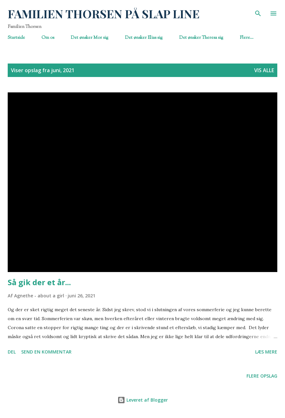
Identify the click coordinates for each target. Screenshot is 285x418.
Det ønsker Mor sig (89, 38)
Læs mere (266, 352)
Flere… (247, 38)
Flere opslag (261, 376)
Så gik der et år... (39, 282)
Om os (47, 38)
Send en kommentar (46, 352)
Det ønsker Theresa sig (201, 38)
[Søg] (258, 11)
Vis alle (264, 70)
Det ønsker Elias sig (144, 38)
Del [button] (12, 352)
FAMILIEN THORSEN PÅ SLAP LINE (104, 13)
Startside (16, 38)
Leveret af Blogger (142, 400)
